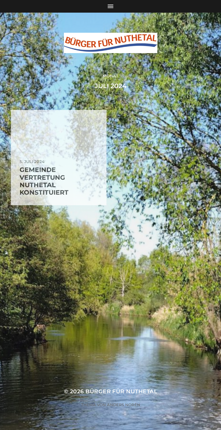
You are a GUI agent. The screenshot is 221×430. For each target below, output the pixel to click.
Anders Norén (123, 404)
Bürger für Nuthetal (121, 391)
